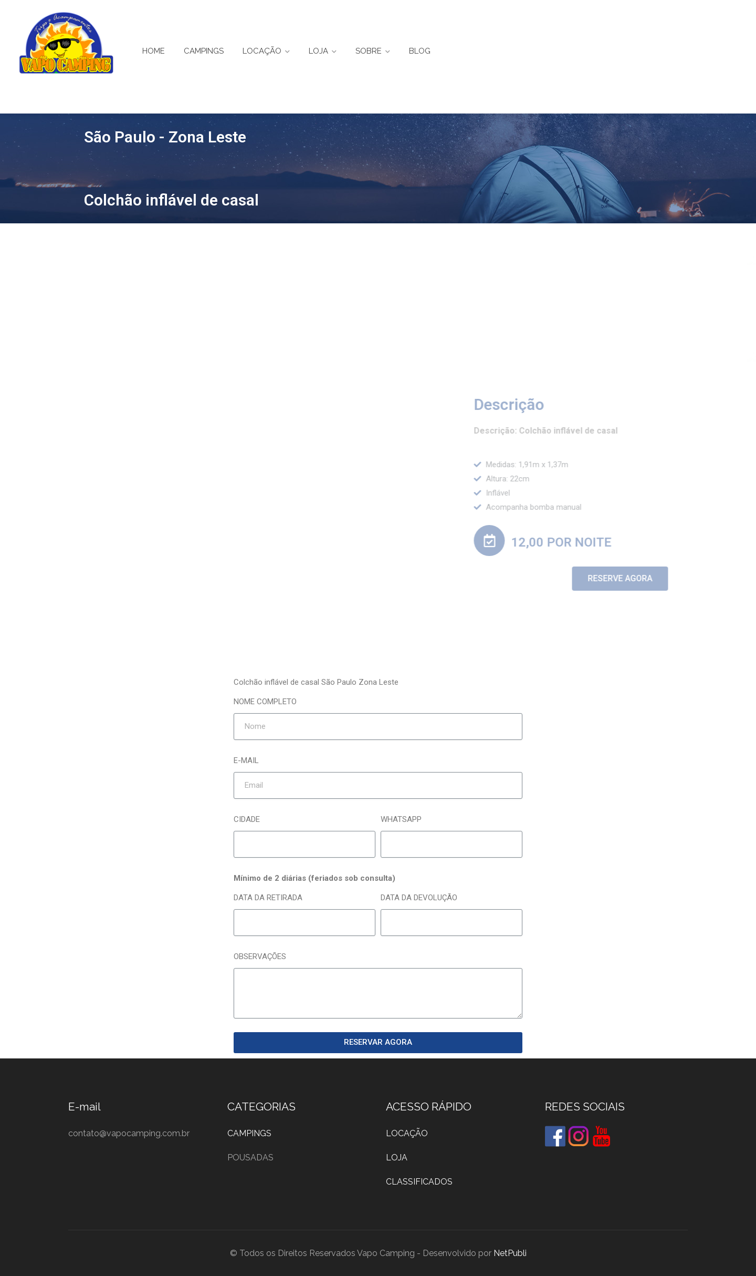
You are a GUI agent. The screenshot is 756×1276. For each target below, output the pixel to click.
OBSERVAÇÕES (260, 956)
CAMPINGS (204, 51)
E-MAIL (246, 760)
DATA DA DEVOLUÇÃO (419, 897)
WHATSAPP (401, 819)
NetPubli (510, 1253)
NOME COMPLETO (265, 701)
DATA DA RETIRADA (268, 897)
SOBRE (368, 51)
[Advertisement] (378, 302)
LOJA (318, 51)
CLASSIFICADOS (419, 1182)
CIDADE (247, 819)
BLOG (419, 51)
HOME (153, 51)
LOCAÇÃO (262, 51)
